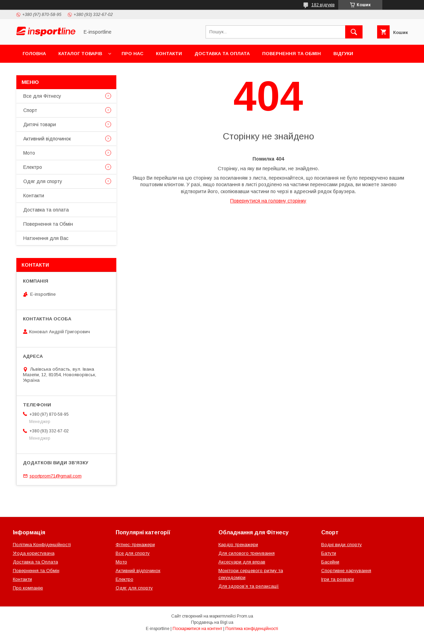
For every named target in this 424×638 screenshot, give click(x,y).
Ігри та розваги (337, 579)
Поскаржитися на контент (197, 628)
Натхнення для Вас (45, 238)
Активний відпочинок (47, 138)
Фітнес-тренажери (135, 544)
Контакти (169, 53)
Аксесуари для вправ (241, 561)
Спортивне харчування (346, 570)
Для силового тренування (246, 553)
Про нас (132, 53)
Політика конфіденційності (251, 628)
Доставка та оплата (222, 53)
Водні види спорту (341, 544)
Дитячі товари (39, 124)
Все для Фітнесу (42, 96)
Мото (29, 153)
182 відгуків (323, 4)
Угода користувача (34, 553)
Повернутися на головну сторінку (268, 201)
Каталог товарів (80, 53)
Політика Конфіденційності (42, 544)
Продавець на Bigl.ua (212, 622)
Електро (32, 167)
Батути (328, 553)
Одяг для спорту (42, 181)
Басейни (330, 561)
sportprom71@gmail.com (56, 475)
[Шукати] (354, 31)
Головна (34, 53)
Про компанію (28, 587)
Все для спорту (133, 553)
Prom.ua (245, 616)
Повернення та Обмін (291, 53)
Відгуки (343, 53)
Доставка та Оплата (35, 561)
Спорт (30, 110)
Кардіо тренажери (238, 544)
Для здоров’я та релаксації (248, 586)
